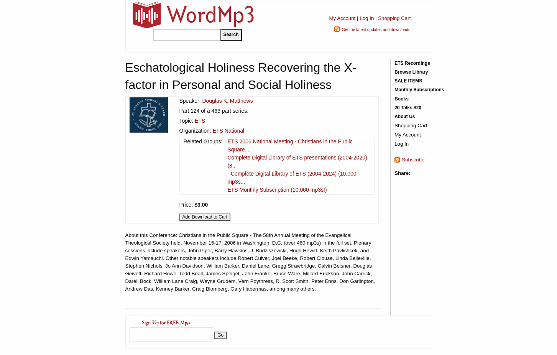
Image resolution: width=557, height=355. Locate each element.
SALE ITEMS (408, 81)
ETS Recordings (412, 63)
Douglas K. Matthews (227, 101)
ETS (200, 121)
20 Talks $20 (407, 107)
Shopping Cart (394, 18)
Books (401, 99)
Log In (367, 18)
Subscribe (413, 160)
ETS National (228, 131)
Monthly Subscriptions (419, 89)
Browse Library (411, 72)
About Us (404, 116)
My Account (342, 18)
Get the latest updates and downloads (376, 29)
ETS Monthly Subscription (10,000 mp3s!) (277, 190)
